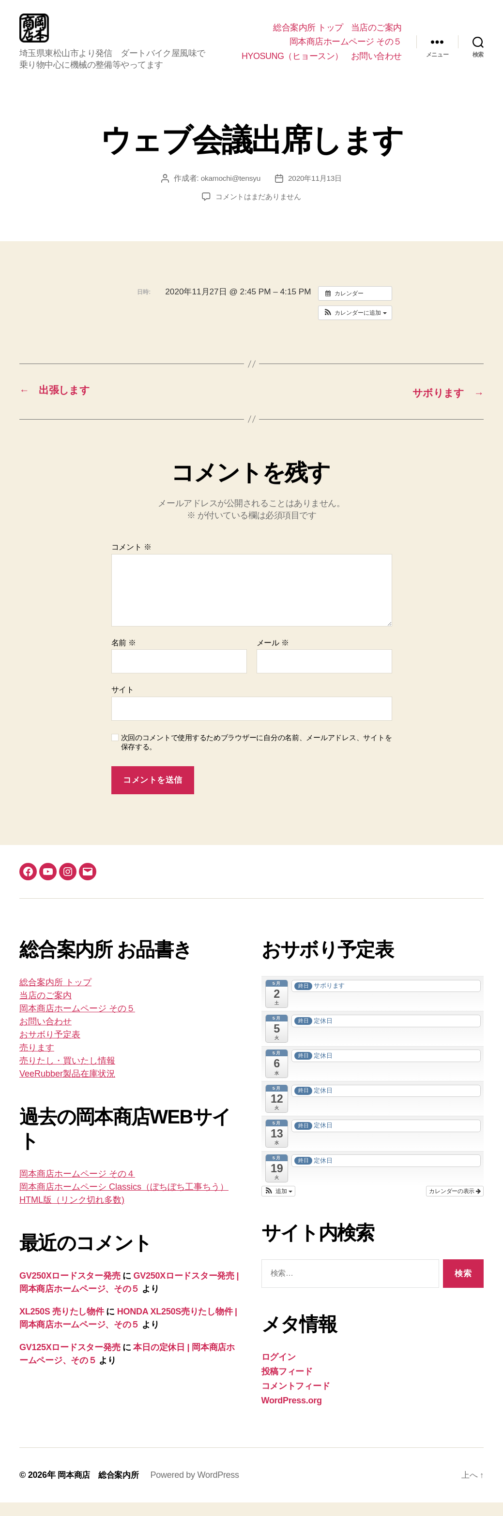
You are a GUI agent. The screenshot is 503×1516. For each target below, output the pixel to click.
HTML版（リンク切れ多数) (71, 1214)
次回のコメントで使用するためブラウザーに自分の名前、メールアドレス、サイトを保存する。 (256, 756)
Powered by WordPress (199, 1488)
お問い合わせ (376, 63)
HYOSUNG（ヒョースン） (292, 63)
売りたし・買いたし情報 (67, 1074)
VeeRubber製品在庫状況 (67, 1088)
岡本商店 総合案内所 (100, 1488)
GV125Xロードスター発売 (69, 1361)
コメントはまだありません (258, 211)
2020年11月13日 (316, 193)
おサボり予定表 (49, 1048)
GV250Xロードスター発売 (69, 1290)
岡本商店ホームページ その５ (346, 49)
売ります (36, 1061)
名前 (123, 656)
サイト (122, 704)
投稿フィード (287, 1385)
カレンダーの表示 (455, 1204)
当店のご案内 (376, 35)
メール (273, 656)
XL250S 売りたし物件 (61, 1325)
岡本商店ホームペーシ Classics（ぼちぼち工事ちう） (124, 1201)
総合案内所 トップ (308, 35)
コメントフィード (295, 1399)
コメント (131, 561)
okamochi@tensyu (229, 193)
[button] (355, 327)
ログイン (278, 1370)
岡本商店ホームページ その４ (77, 1188)
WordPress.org (291, 1414)
